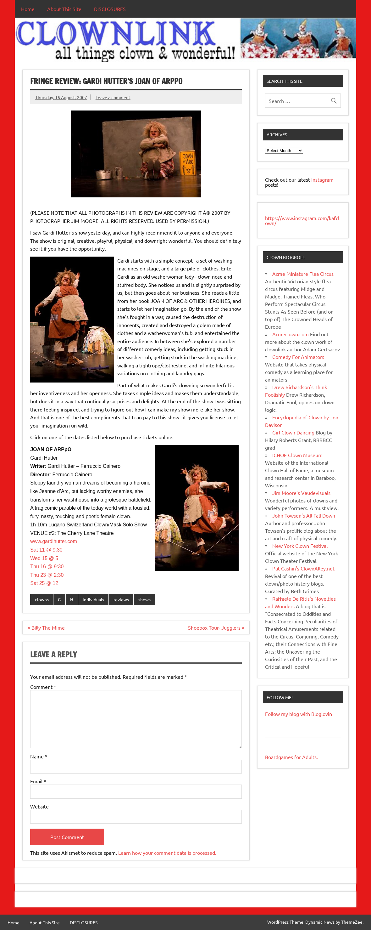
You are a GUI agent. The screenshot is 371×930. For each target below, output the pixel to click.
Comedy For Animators (298, 357)
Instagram (322, 179)
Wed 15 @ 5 (44, 558)
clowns (42, 599)
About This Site (64, 9)
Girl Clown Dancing (293, 432)
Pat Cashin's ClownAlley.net (303, 568)
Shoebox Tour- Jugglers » (216, 627)
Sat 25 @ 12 (44, 583)
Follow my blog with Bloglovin (298, 714)
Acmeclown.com (290, 334)
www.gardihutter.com (53, 541)
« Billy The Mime (46, 627)
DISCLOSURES (110, 9)
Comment (43, 686)
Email (38, 781)
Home (28, 9)
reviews (121, 599)
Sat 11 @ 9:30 (46, 550)
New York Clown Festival (300, 545)
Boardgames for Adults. (291, 757)
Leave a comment (113, 97)
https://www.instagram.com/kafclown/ (302, 220)
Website (39, 806)
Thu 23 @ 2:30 (47, 575)
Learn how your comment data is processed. (167, 852)
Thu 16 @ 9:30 (47, 566)
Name (38, 756)
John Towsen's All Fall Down (303, 515)
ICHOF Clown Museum (297, 455)
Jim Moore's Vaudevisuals (301, 493)
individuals (93, 599)
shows (144, 599)
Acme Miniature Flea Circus (303, 273)
